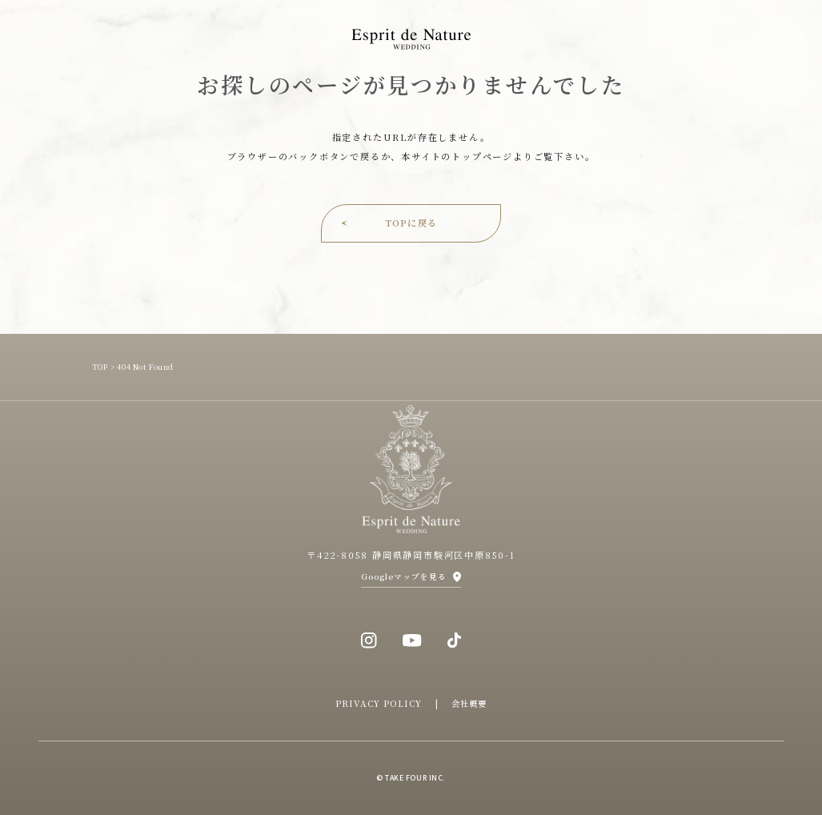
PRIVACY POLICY (379, 703)
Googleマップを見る (404, 576)
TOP (100, 366)
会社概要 (469, 703)
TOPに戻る (411, 222)
